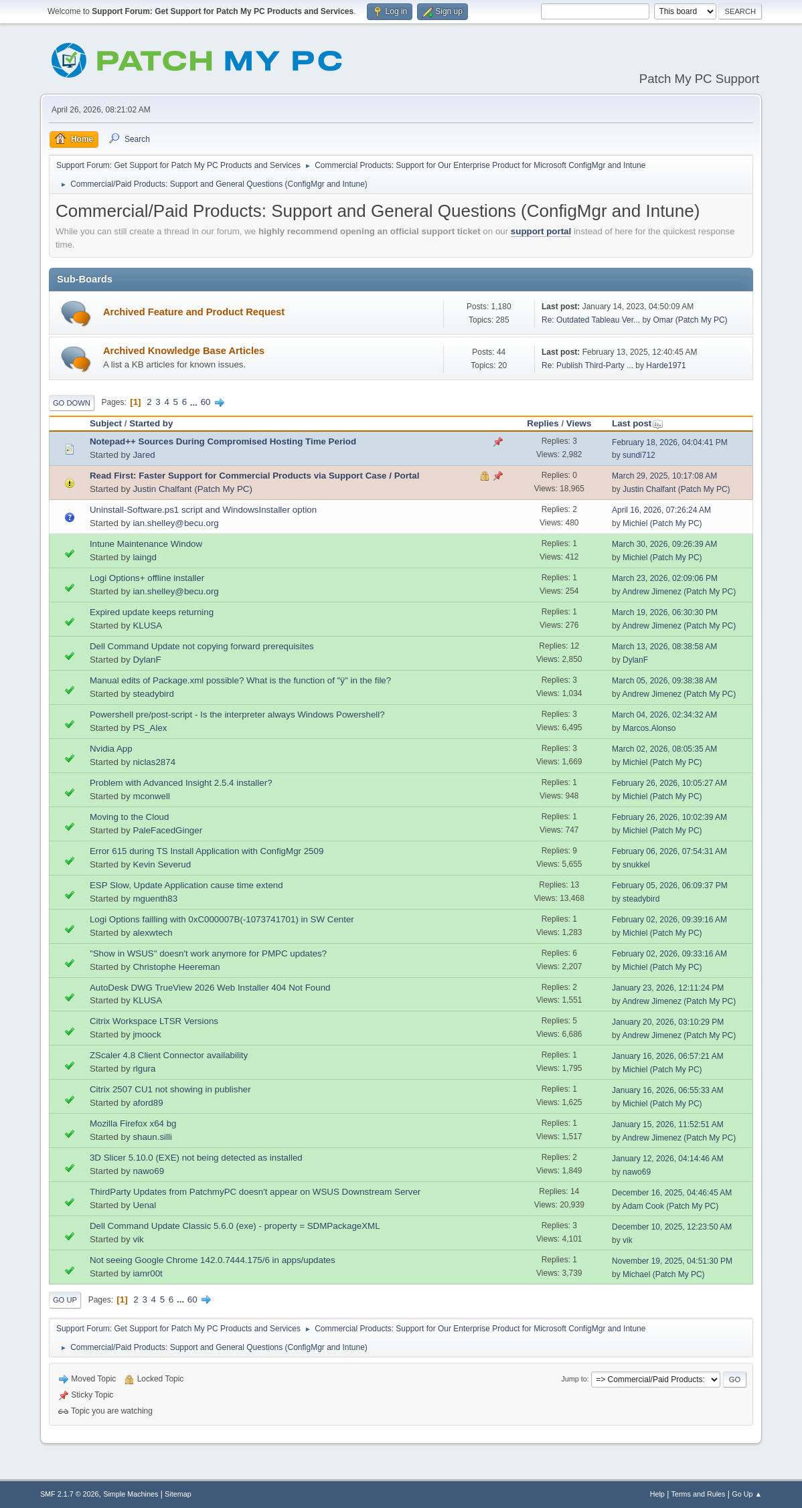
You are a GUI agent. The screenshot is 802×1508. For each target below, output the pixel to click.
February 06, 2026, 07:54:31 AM (669, 851)
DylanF (147, 660)
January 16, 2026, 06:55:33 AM (668, 1090)
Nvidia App (111, 749)
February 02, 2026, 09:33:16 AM (669, 953)
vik (138, 1239)
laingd (145, 557)
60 (206, 402)
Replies (542, 423)
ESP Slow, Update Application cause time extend (186, 885)
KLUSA (147, 625)
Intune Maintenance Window (146, 544)
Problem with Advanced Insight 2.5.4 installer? (181, 783)
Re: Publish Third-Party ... (587, 365)
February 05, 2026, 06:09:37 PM (670, 885)
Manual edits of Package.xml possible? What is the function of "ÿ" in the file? (240, 680)
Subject (106, 423)
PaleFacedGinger (167, 830)
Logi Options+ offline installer (147, 578)
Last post (637, 423)
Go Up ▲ (747, 1494)
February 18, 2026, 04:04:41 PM (670, 442)
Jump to (573, 1379)
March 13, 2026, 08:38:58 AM (664, 646)
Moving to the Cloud (129, 817)
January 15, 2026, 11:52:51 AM (668, 1124)
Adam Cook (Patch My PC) (670, 1206)
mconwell (151, 796)
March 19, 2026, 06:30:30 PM (665, 612)
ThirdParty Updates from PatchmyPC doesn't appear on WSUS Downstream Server (255, 1192)
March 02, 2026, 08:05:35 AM (664, 749)
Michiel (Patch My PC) (662, 523)
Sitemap (178, 1494)
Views (579, 423)
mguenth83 (155, 899)
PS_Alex (150, 728)
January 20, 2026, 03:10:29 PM (668, 1022)
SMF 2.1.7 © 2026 (69, 1494)
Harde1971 (666, 365)
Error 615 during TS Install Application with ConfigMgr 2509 (206, 851)
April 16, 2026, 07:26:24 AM (661, 510)
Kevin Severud (162, 864)
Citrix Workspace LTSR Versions (154, 1021)
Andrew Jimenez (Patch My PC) (679, 591)
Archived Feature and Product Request (194, 312)
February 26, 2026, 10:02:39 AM (669, 817)
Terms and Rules (698, 1494)
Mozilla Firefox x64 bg (133, 1123)
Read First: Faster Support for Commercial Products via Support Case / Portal (255, 476)
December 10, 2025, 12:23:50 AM (672, 1227)
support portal (541, 231)
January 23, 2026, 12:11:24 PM (668, 988)
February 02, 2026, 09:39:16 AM (669, 919)
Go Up (65, 1300)
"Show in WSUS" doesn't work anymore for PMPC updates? (208, 953)
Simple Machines (130, 1494)
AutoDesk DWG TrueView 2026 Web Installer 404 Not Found (210, 988)
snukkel (636, 864)
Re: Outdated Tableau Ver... (591, 320)
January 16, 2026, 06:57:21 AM (668, 1056)
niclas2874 (154, 762)
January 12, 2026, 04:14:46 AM (668, 1158)
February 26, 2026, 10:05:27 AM (669, 783)
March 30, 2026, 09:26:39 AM (664, 544)
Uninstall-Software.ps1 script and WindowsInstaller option (203, 510)
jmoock (147, 1034)
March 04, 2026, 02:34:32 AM (664, 715)
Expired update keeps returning (152, 612)
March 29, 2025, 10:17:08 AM (664, 476)
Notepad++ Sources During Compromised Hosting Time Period (223, 441)
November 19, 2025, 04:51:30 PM (672, 1261)
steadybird (153, 694)
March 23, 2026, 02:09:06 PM (665, 578)
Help (657, 1494)
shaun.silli (152, 1137)
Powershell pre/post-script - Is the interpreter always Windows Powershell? (237, 714)
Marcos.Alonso (649, 728)
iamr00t (147, 1273)
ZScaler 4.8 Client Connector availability (169, 1055)
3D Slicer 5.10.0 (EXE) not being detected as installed (196, 1158)
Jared (144, 455)
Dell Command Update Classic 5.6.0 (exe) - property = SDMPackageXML (235, 1226)
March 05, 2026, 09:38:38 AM (664, 680)
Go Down (71, 403)
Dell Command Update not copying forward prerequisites (202, 646)
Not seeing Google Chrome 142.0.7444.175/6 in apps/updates (212, 1260)
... (195, 402)
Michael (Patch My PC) (664, 1274)
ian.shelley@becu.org (175, 523)
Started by (151, 423)
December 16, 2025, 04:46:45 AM (672, 1192)
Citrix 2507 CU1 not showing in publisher (170, 1089)
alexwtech (152, 933)
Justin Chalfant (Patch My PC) (192, 489)
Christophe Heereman (176, 967)
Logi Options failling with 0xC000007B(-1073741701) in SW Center (222, 919)
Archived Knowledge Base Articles (183, 350)
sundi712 (639, 455)
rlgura (144, 1069)
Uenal (144, 1205)
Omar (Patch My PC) (690, 320)
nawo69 (148, 1171)
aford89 (148, 1103)
